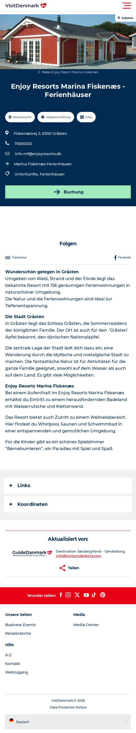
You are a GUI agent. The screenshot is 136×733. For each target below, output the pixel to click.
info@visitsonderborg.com (78, 556)
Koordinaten (28, 504)
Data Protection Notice (68, 707)
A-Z (8, 655)
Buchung (68, 192)
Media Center (86, 624)
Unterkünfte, (27, 174)
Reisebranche (18, 633)
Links (19, 485)
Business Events (20, 624)
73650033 (23, 143)
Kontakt (12, 663)
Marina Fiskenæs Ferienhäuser (43, 164)
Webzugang (16, 672)
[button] (91, 6)
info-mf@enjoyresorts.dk (38, 154)
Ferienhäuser (52, 174)
